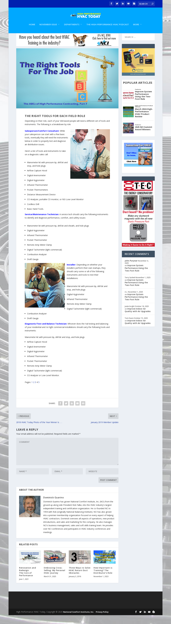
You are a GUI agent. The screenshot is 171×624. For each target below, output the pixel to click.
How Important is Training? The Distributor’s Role (103, 579)
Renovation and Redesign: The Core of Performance (27, 580)
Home (32, 28)
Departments (71, 28)
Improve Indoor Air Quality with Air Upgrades (137, 318)
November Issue (48, 28)
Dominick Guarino (53, 506)
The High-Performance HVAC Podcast (107, 28)
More (136, 28)
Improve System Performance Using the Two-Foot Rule (136, 277)
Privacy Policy (102, 620)
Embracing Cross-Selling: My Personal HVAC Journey (54, 579)
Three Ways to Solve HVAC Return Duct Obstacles (79, 579)
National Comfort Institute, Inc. (78, 620)
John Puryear (131, 269)
